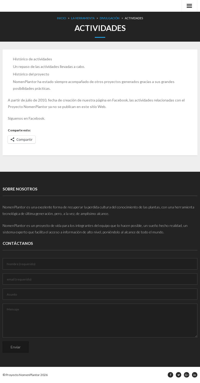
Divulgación (110, 18)
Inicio (61, 18)
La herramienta (83, 18)
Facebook (36, 118)
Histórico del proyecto (31, 74)
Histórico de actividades (32, 59)
